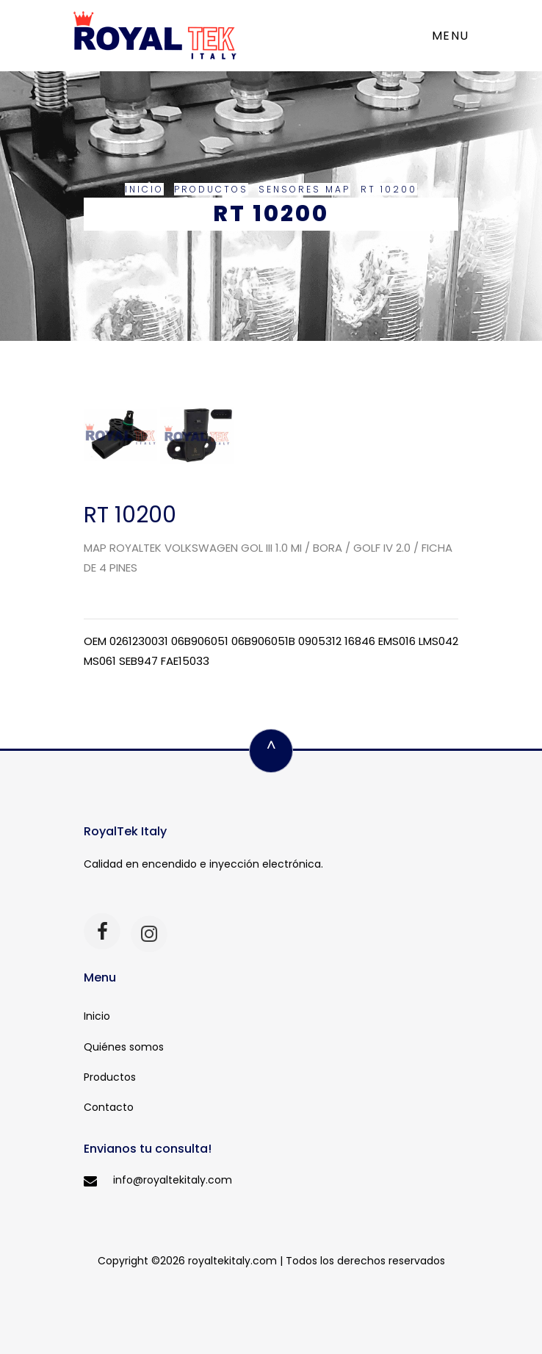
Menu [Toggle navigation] (450, 35)
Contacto (109, 1107)
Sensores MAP (304, 189)
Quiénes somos (124, 1047)
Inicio (144, 189)
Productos (211, 189)
